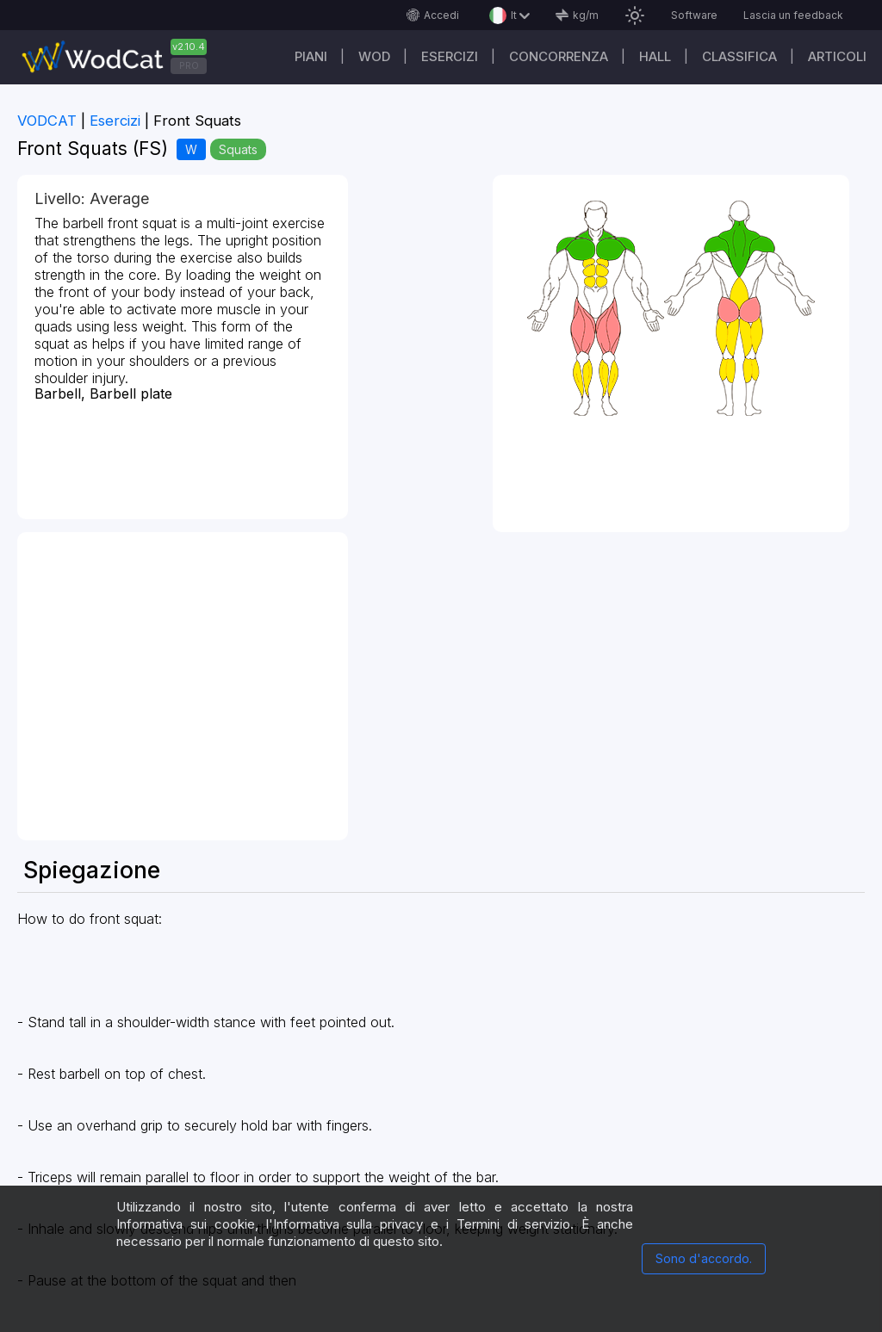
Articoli (837, 56)
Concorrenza (558, 56)
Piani (311, 56)
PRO (189, 65)
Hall (655, 56)
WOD (374, 56)
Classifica (739, 56)
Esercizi (449, 56)
